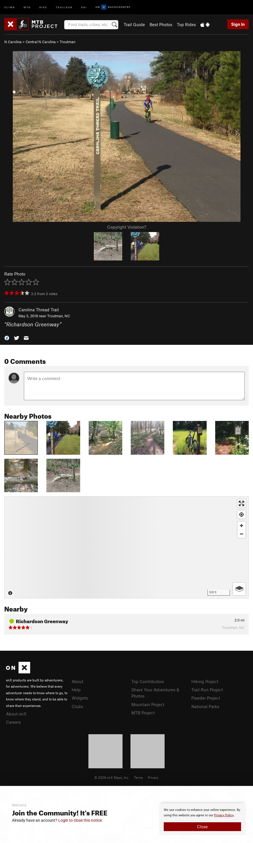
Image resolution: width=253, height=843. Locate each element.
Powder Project (205, 697)
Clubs (77, 706)
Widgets (80, 697)
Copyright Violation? (126, 226)
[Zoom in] (241, 525)
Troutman (67, 41)
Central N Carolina (41, 41)
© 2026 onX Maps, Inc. (111, 777)
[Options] (239, 589)
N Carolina (13, 41)
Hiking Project (204, 681)
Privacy (153, 777)
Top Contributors (147, 681)
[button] (6, 337)
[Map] (126, 547)
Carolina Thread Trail (38, 309)
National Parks (205, 706)
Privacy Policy (224, 815)
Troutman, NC (58, 316)
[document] (202, 819)
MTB (27, 7)
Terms (138, 777)
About (77, 681)
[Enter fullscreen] (241, 503)
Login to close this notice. (80, 820)
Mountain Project (147, 704)
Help (76, 689)
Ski (84, 7)
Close (202, 826)
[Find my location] (241, 514)
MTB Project (143, 712)
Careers (13, 722)
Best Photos (161, 24)
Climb (9, 7)
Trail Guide (134, 24)
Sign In (238, 24)
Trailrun (64, 7)
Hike (43, 7)
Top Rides (186, 24)
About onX (16, 713)
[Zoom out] (241, 534)
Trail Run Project (207, 689)
